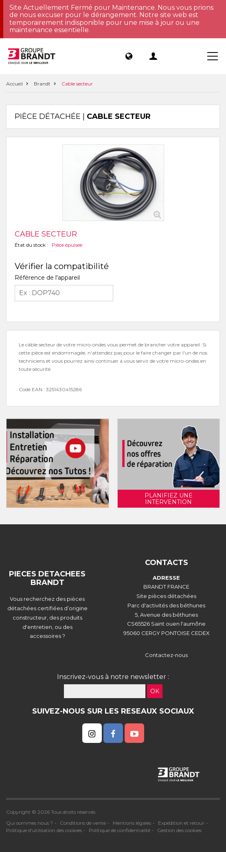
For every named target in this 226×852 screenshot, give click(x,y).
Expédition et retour (181, 823)
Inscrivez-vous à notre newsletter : (113, 677)
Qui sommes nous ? (29, 823)
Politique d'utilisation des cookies (44, 830)
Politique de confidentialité (119, 830)
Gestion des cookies (179, 830)
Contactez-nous (166, 655)
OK (154, 691)
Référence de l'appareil (47, 277)
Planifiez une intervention (169, 499)
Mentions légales (132, 823)
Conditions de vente (83, 823)
